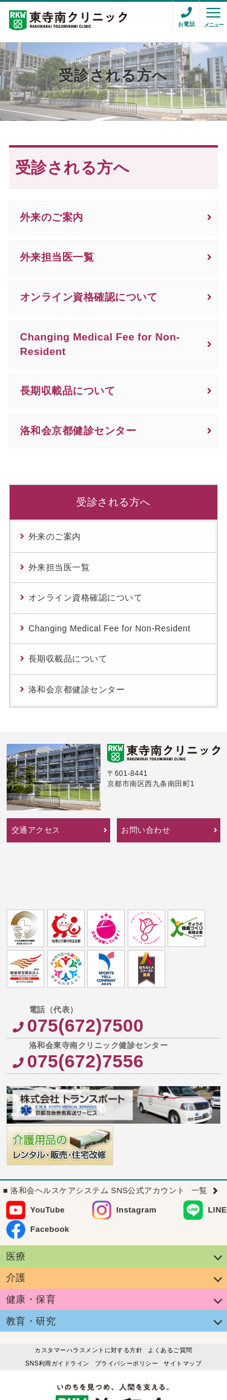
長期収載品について (67, 391)
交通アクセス (36, 830)
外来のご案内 (52, 217)
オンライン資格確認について (88, 297)
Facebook (50, 1174)
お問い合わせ (145, 830)
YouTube (47, 1154)
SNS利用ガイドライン (57, 1308)
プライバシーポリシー (127, 1308)
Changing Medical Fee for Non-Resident (100, 344)
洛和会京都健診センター (78, 431)
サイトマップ (182, 1308)
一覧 (199, 1135)
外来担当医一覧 (57, 257)
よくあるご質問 (170, 1295)
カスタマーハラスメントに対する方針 (88, 1295)
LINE (217, 1154)
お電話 (186, 24)
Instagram (136, 1154)
